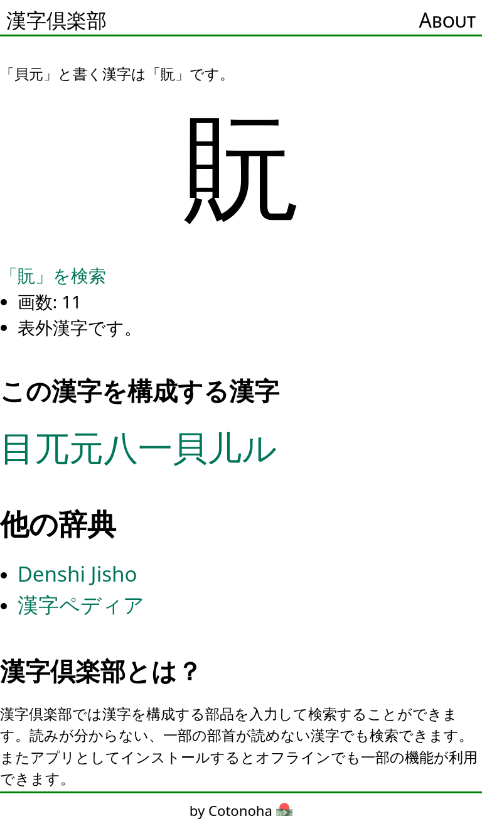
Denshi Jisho (77, 574)
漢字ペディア (81, 604)
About (447, 19)
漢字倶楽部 (56, 19)
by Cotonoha (241, 810)
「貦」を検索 (53, 275)
